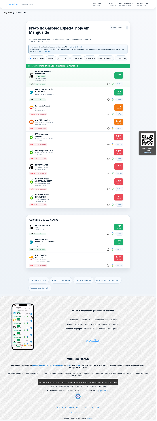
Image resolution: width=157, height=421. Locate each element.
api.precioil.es (102, 391)
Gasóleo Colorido (105, 58)
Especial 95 (63, 58)
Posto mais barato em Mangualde (108, 280)
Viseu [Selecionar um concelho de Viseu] (10, 12)
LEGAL (84, 408)
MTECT (78, 365)
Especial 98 (77, 58)
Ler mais (47, 51)
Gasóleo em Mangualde (83, 280)
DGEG (69, 365)
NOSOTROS (61, 408)
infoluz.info (89, 419)
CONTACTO (94, 408)
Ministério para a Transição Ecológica (47, 365)
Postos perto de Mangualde (39, 288)
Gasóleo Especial (37, 58)
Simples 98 (121, 58)
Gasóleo (51, 58)
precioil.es (93, 340)
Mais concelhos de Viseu (38, 280)
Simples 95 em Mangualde (61, 280)
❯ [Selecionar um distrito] (6, 12)
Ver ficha (119, 84)
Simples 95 (90, 58)
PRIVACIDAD (74, 408)
